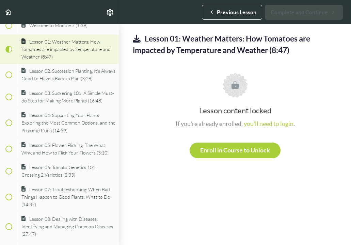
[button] (8, 12)
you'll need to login (268, 123)
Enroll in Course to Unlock (235, 150)
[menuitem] (110, 12)
